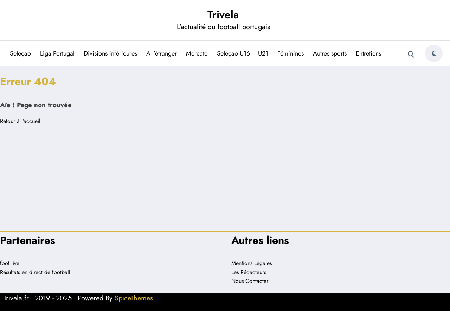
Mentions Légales (251, 263)
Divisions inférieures (110, 53)
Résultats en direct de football (35, 272)
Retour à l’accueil (20, 121)
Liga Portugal (57, 53)
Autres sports (330, 53)
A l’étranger (161, 53)
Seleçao (20, 53)
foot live (9, 263)
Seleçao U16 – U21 (242, 53)
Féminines (290, 53)
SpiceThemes (134, 298)
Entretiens (368, 53)
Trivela (223, 14)
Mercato (197, 53)
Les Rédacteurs (248, 272)
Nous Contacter (249, 281)
